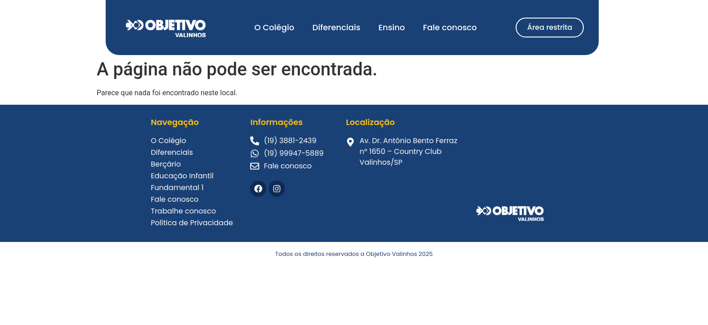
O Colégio (274, 27)
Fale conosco (450, 27)
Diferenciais (336, 27)
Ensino (391, 27)
